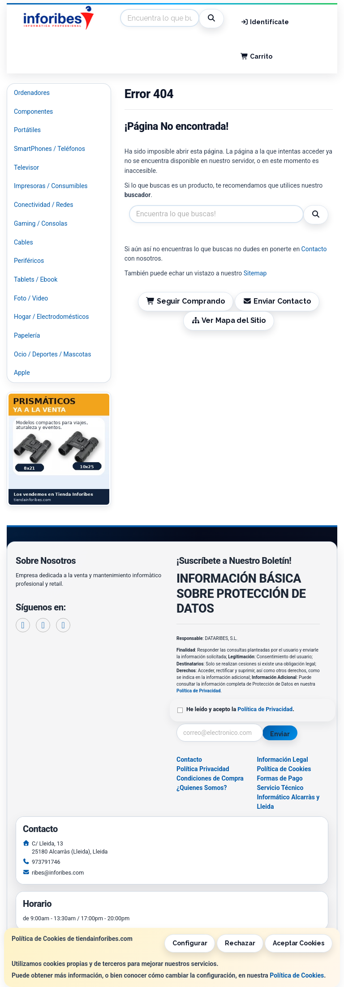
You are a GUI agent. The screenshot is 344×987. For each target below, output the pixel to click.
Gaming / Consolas (40, 223)
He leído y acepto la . (240, 709)
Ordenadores (32, 92)
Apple (22, 372)
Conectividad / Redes (43, 204)
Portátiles (27, 129)
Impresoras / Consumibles (51, 185)
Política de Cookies (297, 975)
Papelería (27, 335)
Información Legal (282, 759)
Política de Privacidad (198, 690)
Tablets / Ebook (35, 279)
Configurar (189, 943)
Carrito (256, 56)
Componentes (33, 111)
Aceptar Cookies (298, 943)
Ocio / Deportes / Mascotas (52, 354)
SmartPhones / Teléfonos (49, 148)
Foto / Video (31, 298)
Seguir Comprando (185, 301)
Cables (23, 242)
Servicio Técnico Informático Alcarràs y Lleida (288, 797)
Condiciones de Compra (210, 778)
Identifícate (265, 22)
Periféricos (29, 260)
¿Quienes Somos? (201, 787)
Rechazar (240, 943)
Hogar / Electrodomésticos (51, 316)
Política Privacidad (202, 768)
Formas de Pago (280, 778)
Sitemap (255, 273)
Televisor (26, 167)
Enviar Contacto (277, 301)
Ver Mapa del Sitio (228, 320)
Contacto (314, 249)
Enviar (280, 734)
